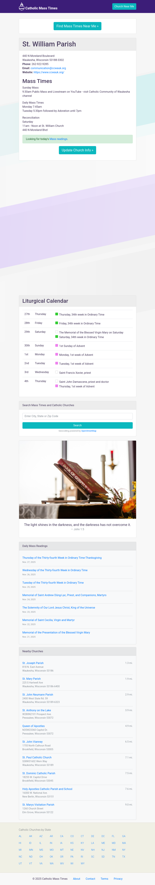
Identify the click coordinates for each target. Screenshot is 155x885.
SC (92, 856)
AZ (41, 836)
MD (113, 843)
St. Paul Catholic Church (37, 757)
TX (123, 856)
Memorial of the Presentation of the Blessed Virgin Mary (56, 632)
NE (72, 849)
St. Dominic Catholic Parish (38, 773)
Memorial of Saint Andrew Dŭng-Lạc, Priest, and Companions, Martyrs (64, 595)
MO (51, 849)
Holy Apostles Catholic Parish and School (47, 789)
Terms (104, 878)
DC (103, 836)
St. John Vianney (32, 741)
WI (71, 863)
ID (30, 843)
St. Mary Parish (31, 678)
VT (30, 863)
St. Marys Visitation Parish (38, 804)
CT (82, 836)
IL (40, 843)
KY (82, 843)
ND (30, 856)
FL (113, 836)
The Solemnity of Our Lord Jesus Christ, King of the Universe (58, 607)
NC (20, 856)
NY (123, 849)
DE (92, 836)
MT (62, 849)
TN (113, 856)
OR (61, 856)
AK (30, 836)
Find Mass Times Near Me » (77, 26)
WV (62, 863)
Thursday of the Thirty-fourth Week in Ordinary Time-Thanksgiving (62, 557)
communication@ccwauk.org (48, 68)
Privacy (118, 878)
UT (20, 863)
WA (51, 863)
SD (103, 856)
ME (103, 843)
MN (30, 849)
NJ (103, 849)
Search (77, 425)
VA (40, 863)
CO (72, 836)
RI (82, 856)
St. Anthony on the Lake (36, 710)
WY (82, 863)
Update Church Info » (77, 150)
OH (41, 856)
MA (124, 843)
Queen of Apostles (33, 726)
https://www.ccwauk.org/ (49, 72)
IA (61, 843)
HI (20, 843)
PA (71, 856)
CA (61, 836)
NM (113, 849)
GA (123, 836)
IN (51, 843)
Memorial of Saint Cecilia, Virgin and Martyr (48, 620)
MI (20, 849)
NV (82, 849)
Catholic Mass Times (38, 6)
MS (41, 849)
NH (93, 849)
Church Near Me (124, 6)
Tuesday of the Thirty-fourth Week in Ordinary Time (53, 582)
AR (51, 836)
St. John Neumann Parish (37, 694)
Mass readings (58, 139)
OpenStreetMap (88, 431)
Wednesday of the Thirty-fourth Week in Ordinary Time (55, 570)
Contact (90, 878)
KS (72, 843)
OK (51, 856)
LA (92, 843)
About (76, 878)
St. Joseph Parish (33, 663)
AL (20, 836)
